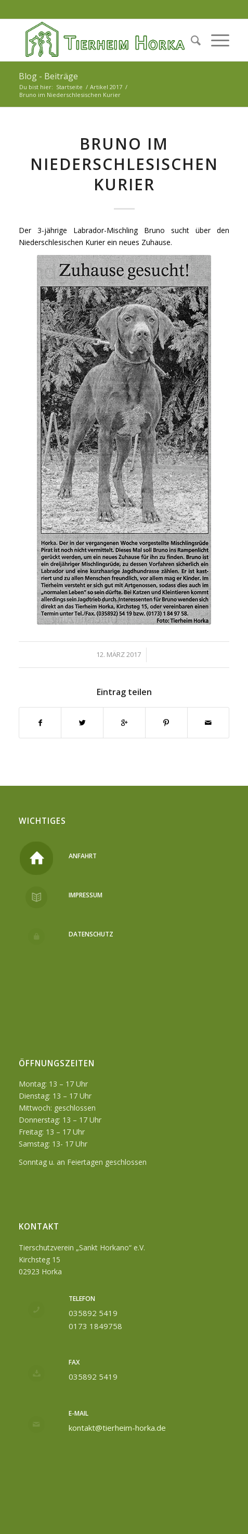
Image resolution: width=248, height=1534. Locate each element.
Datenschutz (91, 934)
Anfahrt (83, 855)
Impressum (85, 895)
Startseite (69, 87)
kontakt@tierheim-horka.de (117, 1427)
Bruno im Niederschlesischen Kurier (124, 164)
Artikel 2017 (106, 87)
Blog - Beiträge (48, 76)
